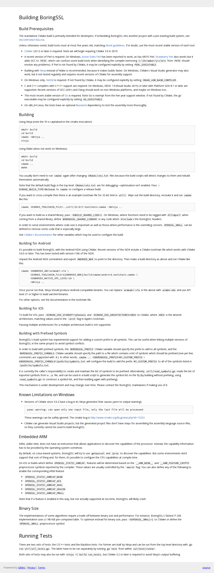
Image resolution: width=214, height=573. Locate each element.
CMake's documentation (38, 234)
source (206, 567)
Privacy (31, 567)
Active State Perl (91, 56)
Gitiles (21, 567)
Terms (41, 567)
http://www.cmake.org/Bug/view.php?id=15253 (118, 417)
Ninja (43, 70)
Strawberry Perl (164, 56)
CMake (28, 51)
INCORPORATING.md (31, 39)
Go (66, 95)
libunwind (81, 105)
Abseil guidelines (115, 45)
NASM (50, 80)
